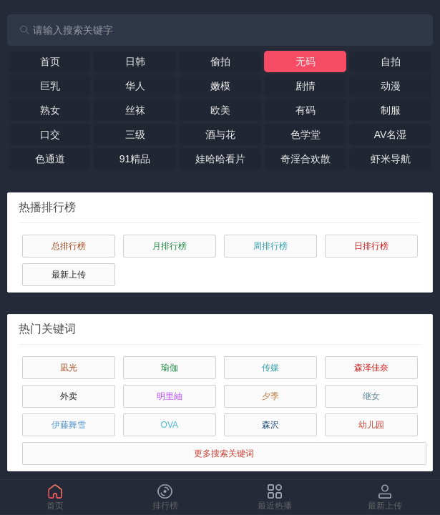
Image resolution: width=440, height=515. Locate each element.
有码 (305, 110)
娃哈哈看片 (220, 159)
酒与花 (220, 134)
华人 (135, 86)
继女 (371, 396)
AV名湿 (390, 134)
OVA (169, 425)
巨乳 (50, 86)
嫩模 (220, 86)
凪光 (68, 368)
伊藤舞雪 (69, 425)
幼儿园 (371, 425)
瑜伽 (169, 368)
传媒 (270, 368)
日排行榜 (371, 246)
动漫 (391, 86)
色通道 (50, 159)
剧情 (305, 86)
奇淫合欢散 (305, 159)
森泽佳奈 (371, 368)
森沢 (270, 425)
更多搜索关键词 (224, 453)
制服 (391, 110)
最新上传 (69, 275)
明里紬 (169, 396)
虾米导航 (391, 159)
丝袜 (135, 110)
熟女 (50, 110)
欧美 (220, 110)
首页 (50, 61)
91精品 (135, 159)
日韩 (135, 61)
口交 (50, 134)
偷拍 (220, 61)
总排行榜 (69, 246)
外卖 (68, 396)
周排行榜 (270, 246)
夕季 (270, 396)
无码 (305, 61)
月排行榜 (169, 246)
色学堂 (305, 134)
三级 (135, 134)
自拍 (391, 61)
